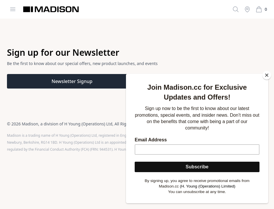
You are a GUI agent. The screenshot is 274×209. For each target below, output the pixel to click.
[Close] (266, 75)
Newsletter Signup (72, 81)
